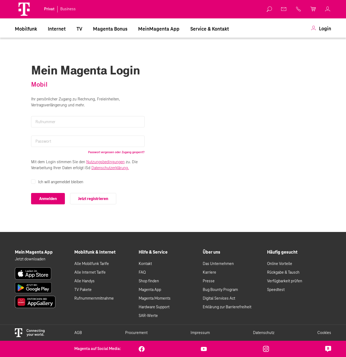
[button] (24, 9)
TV (79, 29)
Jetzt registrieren (93, 198)
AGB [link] (78, 333)
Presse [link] (209, 281)
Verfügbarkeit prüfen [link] (284, 281)
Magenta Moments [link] (155, 298)
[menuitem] (25, 29)
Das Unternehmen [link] (218, 264)
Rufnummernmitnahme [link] (94, 298)
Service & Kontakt (209, 29)
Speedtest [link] (276, 290)
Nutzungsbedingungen (105, 161)
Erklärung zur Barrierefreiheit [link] (227, 307)
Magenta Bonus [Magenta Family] (110, 29)
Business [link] (68, 9)
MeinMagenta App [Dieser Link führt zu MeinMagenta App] (158, 29)
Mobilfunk (26, 29)
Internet (57, 29)
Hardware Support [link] (154, 307)
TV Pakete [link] (83, 290)
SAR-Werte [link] (148, 316)
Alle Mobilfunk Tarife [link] (91, 264)
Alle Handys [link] (84, 281)
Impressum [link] (200, 333)
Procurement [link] (136, 333)
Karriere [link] (209, 272)
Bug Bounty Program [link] (220, 290)
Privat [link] (49, 9)
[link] (269, 9)
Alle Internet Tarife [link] (90, 272)
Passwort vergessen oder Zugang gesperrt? (116, 152)
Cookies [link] (324, 333)
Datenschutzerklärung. (110, 167)
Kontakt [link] (145, 264)
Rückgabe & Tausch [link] (283, 272)
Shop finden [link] (149, 281)
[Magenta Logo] (24, 9)
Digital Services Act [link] (219, 298)
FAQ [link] (142, 272)
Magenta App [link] (150, 290)
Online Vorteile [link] (279, 264)
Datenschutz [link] (263, 333)
